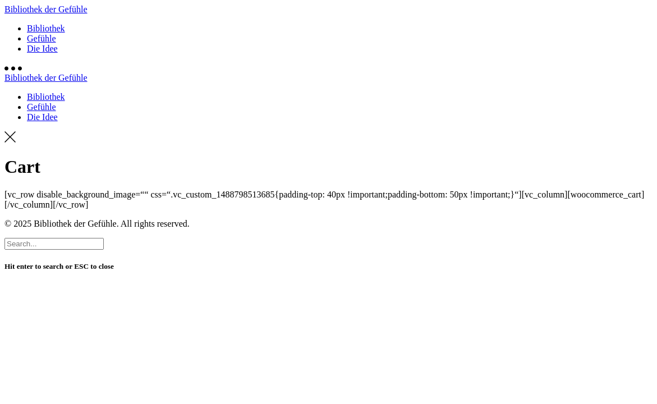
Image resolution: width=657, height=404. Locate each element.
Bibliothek (46, 28)
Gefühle (41, 38)
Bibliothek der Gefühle (46, 9)
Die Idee (42, 48)
